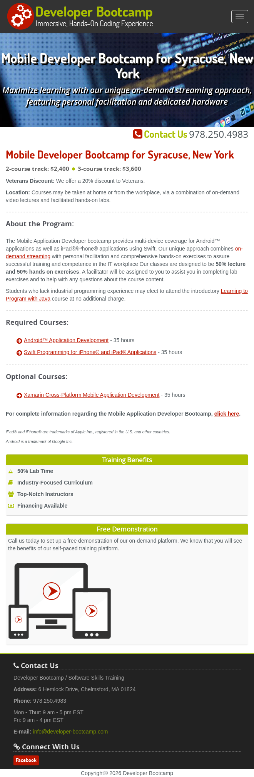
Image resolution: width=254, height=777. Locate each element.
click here (226, 414)
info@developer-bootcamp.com (70, 732)
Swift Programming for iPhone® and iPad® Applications (90, 352)
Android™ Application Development (66, 340)
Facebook (26, 760)
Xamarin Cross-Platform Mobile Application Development (91, 395)
